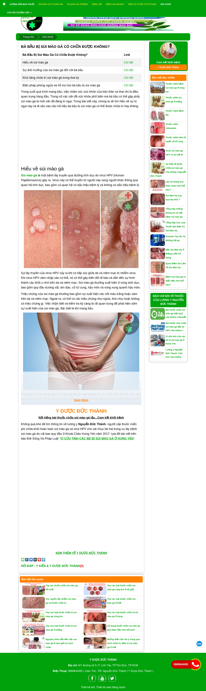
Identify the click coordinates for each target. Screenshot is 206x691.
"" (97, 438)
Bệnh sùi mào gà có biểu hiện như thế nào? (176, 281)
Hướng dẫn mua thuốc (22, 4)
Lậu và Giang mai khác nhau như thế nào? (175, 186)
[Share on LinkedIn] (43, 559)
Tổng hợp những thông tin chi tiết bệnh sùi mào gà (174, 213)
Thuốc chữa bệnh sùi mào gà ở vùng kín (175, 88)
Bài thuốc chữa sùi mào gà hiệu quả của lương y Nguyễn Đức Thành (176, 313)
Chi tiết (128, 62)
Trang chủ (28, 36)
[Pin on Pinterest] (39, 559)
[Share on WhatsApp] (22, 559)
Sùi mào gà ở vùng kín (51, 4)
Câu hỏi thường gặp (19, 12)
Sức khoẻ (165, 4)
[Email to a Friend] (35, 559)
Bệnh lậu (97, 4)
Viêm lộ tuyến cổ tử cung (142, 4)
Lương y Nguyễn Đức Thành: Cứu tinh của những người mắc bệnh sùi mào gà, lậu (176, 353)
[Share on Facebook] (27, 559)
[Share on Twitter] (31, 559)
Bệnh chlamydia (115, 4)
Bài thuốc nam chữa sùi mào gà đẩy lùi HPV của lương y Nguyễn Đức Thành (176, 326)
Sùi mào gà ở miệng (77, 4)
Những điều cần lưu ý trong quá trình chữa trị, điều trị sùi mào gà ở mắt (123, 643)
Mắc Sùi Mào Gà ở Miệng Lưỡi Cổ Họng (175, 253)
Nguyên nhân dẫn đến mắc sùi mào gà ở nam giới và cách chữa (61, 643)
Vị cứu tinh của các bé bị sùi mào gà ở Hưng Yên (175, 340)
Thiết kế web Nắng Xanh (110, 687)
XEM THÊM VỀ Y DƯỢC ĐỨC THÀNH (81, 553)
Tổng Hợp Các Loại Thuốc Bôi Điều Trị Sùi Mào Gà (175, 226)
